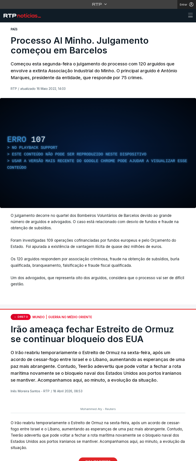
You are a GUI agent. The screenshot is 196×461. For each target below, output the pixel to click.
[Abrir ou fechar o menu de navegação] (189, 15)
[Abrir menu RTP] (98, 4)
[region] (98, 153)
